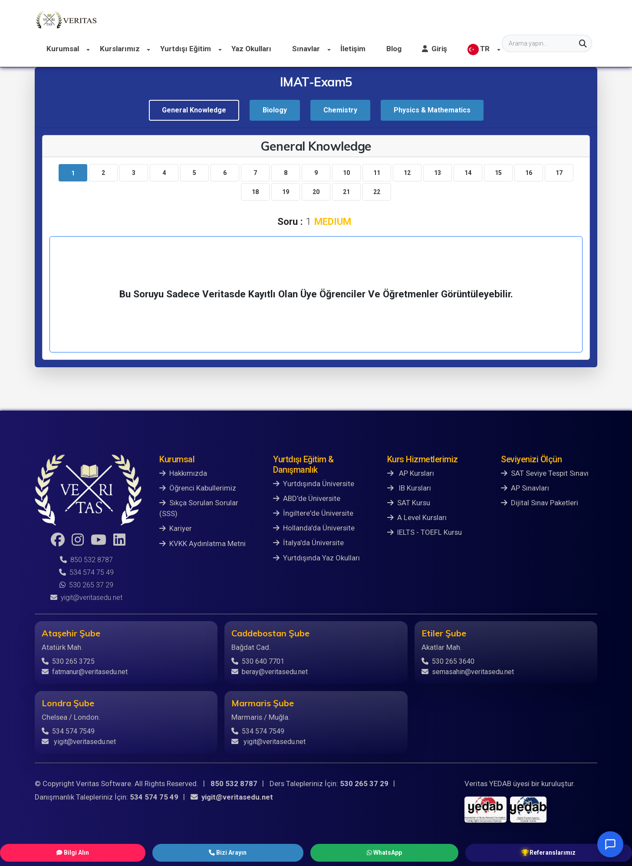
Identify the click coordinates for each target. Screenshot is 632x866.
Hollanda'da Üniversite (314, 528)
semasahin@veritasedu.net (467, 672)
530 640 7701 (257, 661)
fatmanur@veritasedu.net (85, 672)
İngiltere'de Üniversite (313, 513)
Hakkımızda (183, 473)
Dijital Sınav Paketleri (539, 502)
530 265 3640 (447, 661)
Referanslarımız (423, 851)
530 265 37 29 (86, 585)
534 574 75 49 (86, 572)
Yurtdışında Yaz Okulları (316, 557)
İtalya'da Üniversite (308, 542)
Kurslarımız (220, 19)
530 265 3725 (68, 661)
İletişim (439, 19)
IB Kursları (409, 488)
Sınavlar (395, 19)
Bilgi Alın (196, 851)
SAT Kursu (408, 502)
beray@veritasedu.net (269, 672)
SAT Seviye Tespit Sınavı (545, 473)
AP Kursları (410, 473)
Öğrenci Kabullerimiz (197, 488)
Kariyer (175, 528)
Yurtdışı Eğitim (281, 19)
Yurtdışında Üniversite (313, 483)
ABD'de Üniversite (306, 498)
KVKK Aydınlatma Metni (202, 543)
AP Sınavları (525, 488)
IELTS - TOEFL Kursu (424, 532)
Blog (477, 19)
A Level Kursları (417, 517)
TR (558, 20)
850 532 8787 (86, 560)
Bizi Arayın (267, 851)
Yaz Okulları (343, 19)
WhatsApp (340, 851)
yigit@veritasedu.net (86, 597)
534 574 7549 (68, 731)
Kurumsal (167, 19)
